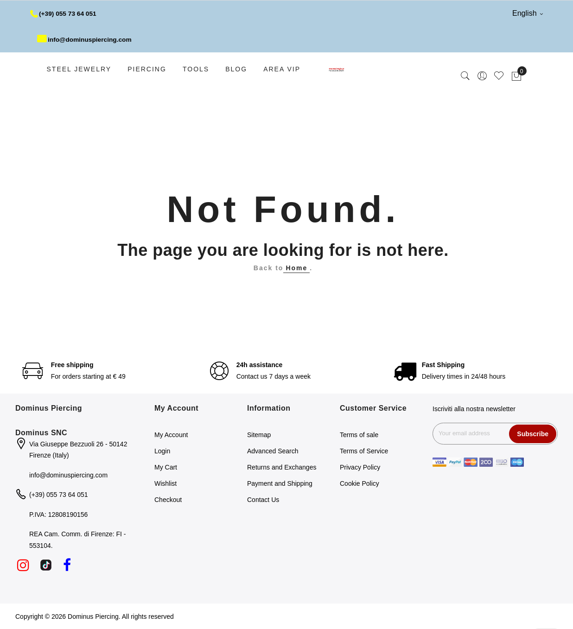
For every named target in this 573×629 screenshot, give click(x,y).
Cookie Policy (359, 483)
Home (296, 268)
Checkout (168, 499)
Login (162, 451)
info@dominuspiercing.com (85, 39)
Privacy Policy (360, 467)
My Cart (165, 467)
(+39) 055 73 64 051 (64, 13)
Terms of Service (364, 451)
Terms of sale (359, 434)
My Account (171, 434)
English (527, 13)
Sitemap (259, 434)
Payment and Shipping (279, 483)
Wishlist (165, 483)
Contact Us (263, 499)
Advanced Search (273, 451)
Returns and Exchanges (281, 467)
